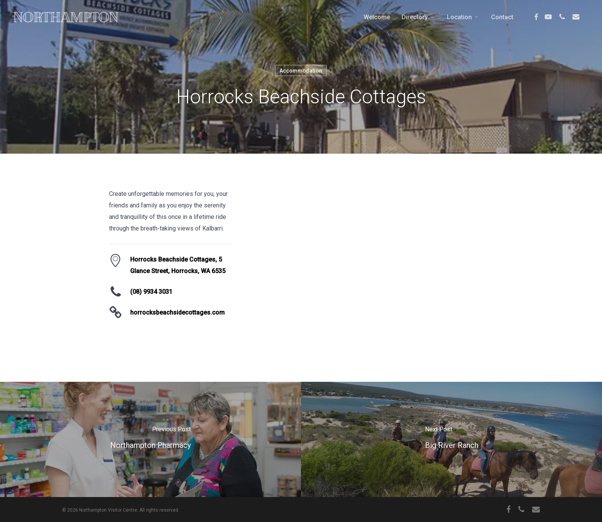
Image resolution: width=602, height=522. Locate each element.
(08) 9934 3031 (151, 291)
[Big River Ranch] (451, 439)
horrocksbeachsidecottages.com (177, 312)
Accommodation (301, 71)
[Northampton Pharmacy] (150, 439)
